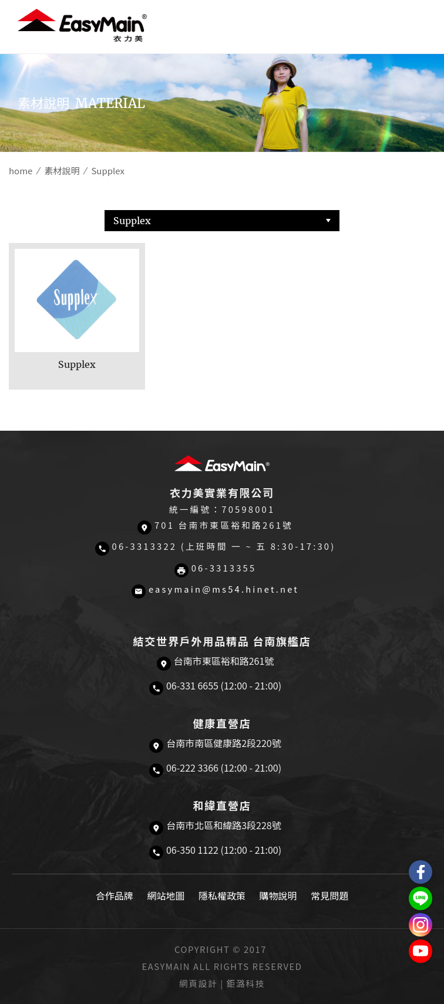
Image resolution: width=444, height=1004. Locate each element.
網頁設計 (198, 983)
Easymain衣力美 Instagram (420, 925)
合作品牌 (114, 895)
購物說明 (278, 895)
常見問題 (329, 895)
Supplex (132, 221)
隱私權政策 (222, 895)
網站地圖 (165, 895)
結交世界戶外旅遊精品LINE (420, 898)
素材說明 (61, 170)
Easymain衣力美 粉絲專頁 (420, 872)
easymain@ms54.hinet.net (224, 589)
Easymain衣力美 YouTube (420, 951)
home (20, 170)
